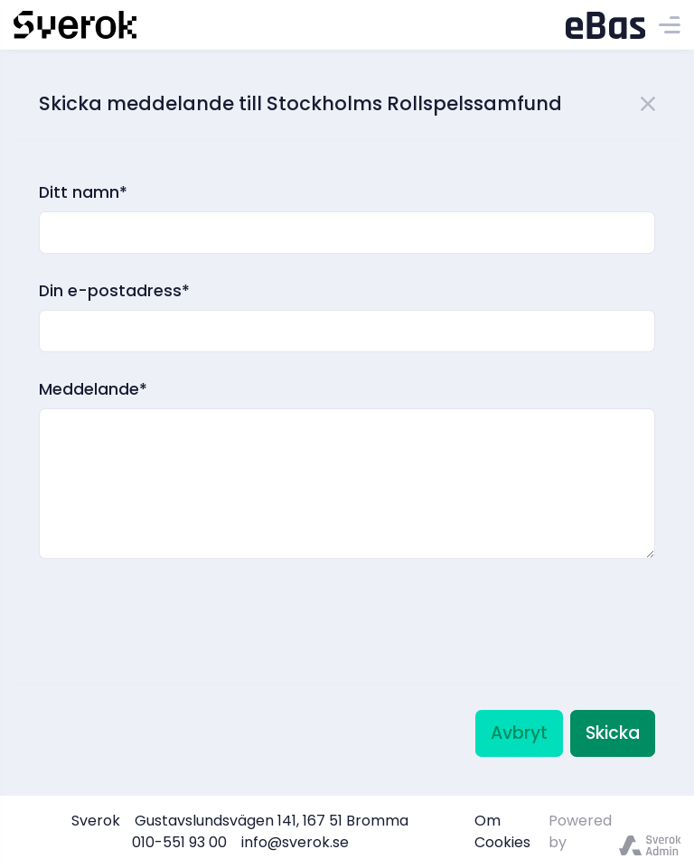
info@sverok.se (295, 842)
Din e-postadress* (114, 291)
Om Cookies (502, 831)
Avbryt (519, 733)
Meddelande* (93, 389)
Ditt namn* (83, 192)
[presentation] (176, 598)
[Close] (647, 101)
